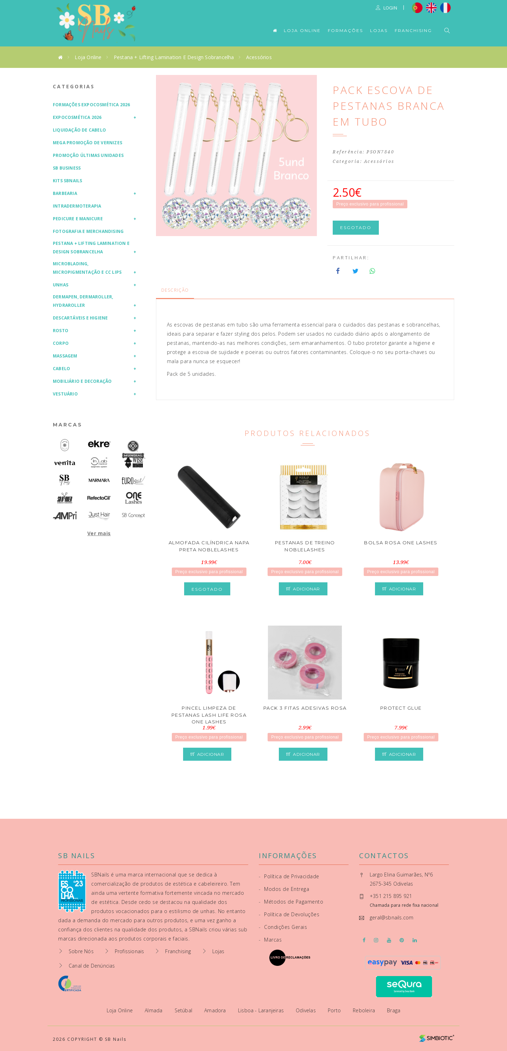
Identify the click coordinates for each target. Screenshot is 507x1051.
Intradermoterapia (77, 206)
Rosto (60, 331)
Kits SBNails (67, 181)
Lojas (379, 30)
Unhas (60, 285)
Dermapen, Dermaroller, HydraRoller (83, 301)
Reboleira (364, 1010)
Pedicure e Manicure (78, 219)
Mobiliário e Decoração (82, 381)
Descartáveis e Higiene (80, 318)
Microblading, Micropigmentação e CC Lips (87, 268)
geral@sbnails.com (391, 917)
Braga (393, 1010)
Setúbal (184, 1010)
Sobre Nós (81, 951)
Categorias (74, 86)
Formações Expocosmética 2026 (91, 105)
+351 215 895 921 (391, 896)
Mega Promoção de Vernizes (87, 143)
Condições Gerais (283, 927)
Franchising (413, 30)
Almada (154, 1010)
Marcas (67, 425)
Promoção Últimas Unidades (88, 155)
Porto (335, 1010)
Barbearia (65, 193)
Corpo (61, 343)
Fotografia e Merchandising (88, 231)
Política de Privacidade (289, 876)
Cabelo (61, 369)
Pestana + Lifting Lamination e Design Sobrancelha (174, 57)
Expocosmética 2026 (77, 117)
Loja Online (302, 30)
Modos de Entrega (284, 889)
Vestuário (65, 394)
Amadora (215, 1010)
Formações (345, 30)
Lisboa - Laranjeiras (261, 1010)
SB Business (67, 168)
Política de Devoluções (289, 914)
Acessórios (259, 57)
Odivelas (306, 1010)
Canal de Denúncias (92, 965)
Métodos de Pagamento (291, 901)
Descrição (175, 290)
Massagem (65, 356)
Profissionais (129, 951)
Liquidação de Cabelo (79, 130)
